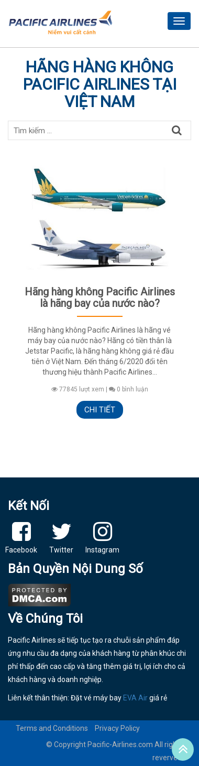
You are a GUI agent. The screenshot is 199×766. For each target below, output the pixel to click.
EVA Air (135, 698)
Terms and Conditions (52, 728)
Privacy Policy (117, 728)
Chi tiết (99, 409)
